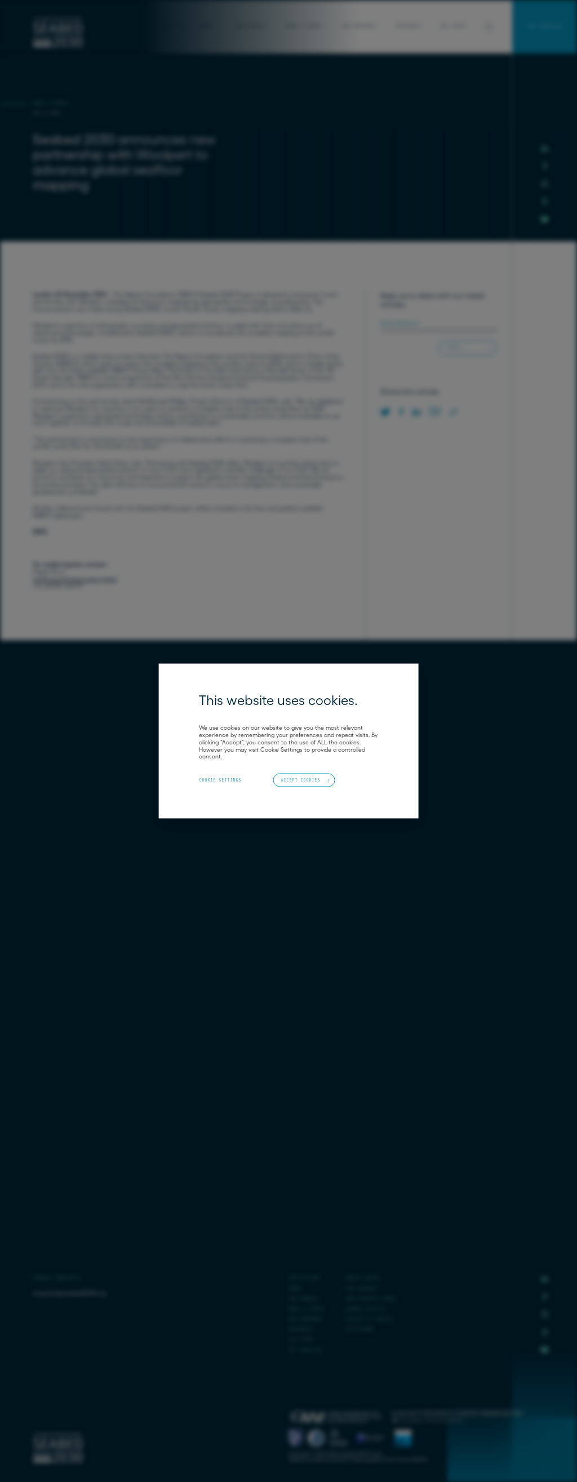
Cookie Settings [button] (220, 780)
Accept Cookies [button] (300, 780)
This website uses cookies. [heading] (278, 700)
